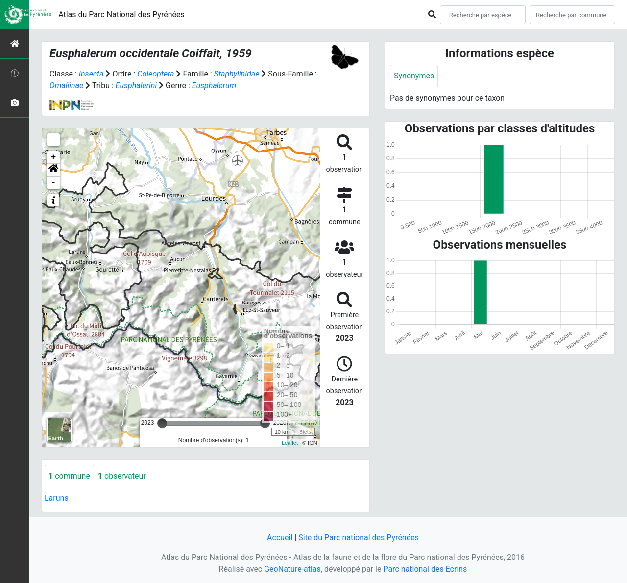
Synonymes (414, 75)
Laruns (57, 498)
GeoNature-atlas (292, 569)
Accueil (279, 537)
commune (69, 476)
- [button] (53, 183)
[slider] (162, 423)
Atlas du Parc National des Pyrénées (121, 14)
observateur (122, 476)
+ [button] (53, 157)
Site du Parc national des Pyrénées (358, 537)
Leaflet (290, 443)
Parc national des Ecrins (425, 569)
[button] (53, 170)
